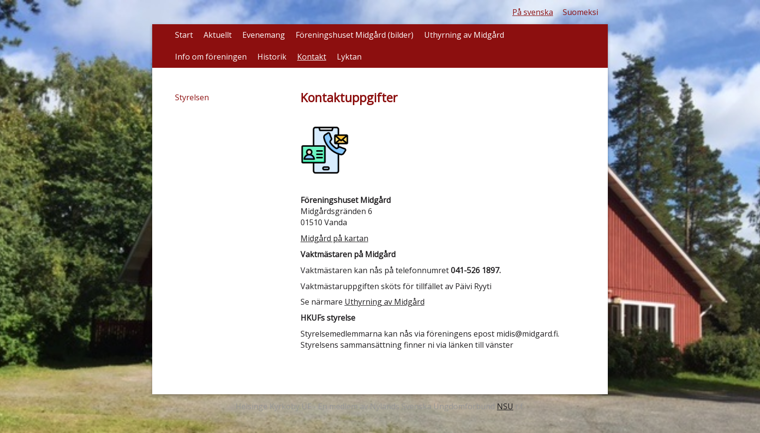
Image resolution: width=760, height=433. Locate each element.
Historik (271, 56)
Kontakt (311, 56)
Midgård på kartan (334, 238)
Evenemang (263, 35)
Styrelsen (192, 97)
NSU (505, 406)
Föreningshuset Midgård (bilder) (354, 35)
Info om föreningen (211, 56)
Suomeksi (580, 12)
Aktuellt (218, 35)
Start (184, 35)
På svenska (532, 12)
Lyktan (349, 56)
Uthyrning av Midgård (464, 35)
